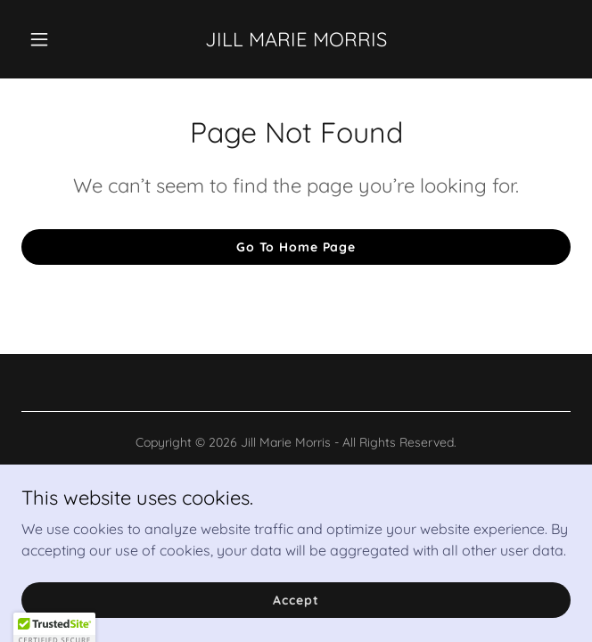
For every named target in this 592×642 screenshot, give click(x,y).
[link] (296, 41)
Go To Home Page (296, 247)
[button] (62, 39)
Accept (295, 599)
